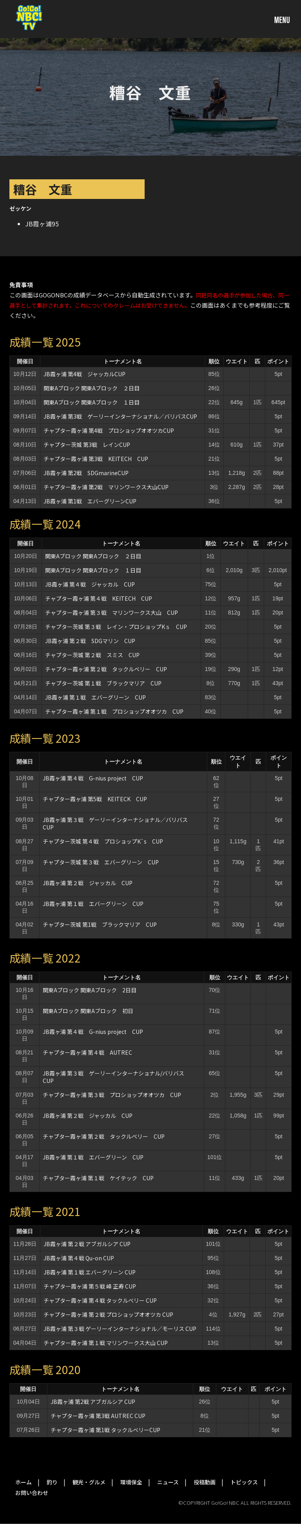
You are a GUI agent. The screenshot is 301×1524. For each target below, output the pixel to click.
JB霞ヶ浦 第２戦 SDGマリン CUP (90, 641)
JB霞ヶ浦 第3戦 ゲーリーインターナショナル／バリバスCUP (120, 416)
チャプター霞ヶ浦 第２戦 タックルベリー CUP (106, 669)
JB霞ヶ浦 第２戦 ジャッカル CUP (87, 883)
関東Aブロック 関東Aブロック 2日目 (89, 990)
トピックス (244, 1482)
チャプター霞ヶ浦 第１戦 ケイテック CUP (98, 1178)
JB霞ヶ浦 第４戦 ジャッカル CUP (90, 584)
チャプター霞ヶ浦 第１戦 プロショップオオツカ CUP (114, 711)
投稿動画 (205, 1482)
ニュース (168, 1482)
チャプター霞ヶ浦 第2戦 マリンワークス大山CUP (106, 487)
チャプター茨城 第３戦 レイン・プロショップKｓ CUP (116, 627)
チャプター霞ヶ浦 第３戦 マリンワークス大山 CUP (111, 612)
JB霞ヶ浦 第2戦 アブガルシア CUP (96, 1402)
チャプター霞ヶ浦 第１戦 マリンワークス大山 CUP (106, 1343)
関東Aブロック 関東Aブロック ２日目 (92, 388)
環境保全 (131, 1482)
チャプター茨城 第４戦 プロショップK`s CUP (103, 841)
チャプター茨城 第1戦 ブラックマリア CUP (100, 924)
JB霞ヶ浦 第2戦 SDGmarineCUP (86, 473)
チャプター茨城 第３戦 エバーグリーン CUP (101, 862)
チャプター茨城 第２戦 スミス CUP (92, 655)
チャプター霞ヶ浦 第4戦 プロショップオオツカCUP (109, 430)
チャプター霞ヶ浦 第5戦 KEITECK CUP (95, 799)
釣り (52, 1482)
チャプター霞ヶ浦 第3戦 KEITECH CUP (96, 459)
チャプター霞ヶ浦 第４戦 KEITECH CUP (98, 598)
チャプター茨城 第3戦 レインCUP (87, 444)
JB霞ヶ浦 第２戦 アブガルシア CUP (87, 1244)
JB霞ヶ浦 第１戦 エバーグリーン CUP (95, 697)
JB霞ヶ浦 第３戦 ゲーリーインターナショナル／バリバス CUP (118, 823)
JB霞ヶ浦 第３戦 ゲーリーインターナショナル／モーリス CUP (120, 1329)
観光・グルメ (89, 1482)
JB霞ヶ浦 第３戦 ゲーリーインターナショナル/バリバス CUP (116, 1077)
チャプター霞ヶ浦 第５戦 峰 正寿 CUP (90, 1286)
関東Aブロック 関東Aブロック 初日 (88, 1011)
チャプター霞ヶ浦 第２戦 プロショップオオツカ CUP (108, 1314)
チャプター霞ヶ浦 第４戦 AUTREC (87, 1052)
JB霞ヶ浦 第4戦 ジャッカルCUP (84, 374)
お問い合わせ (31, 1493)
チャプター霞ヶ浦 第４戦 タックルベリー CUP (100, 1300)
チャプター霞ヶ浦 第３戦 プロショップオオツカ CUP (112, 1095)
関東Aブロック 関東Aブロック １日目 (92, 402)
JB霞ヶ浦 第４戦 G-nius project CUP (93, 778)
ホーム (23, 1482)
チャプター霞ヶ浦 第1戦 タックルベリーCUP (105, 1430)
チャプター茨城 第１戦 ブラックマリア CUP (103, 683)
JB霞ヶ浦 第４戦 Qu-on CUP (79, 1258)
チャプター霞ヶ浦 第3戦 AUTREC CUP (98, 1416)
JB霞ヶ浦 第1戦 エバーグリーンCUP (90, 501)
